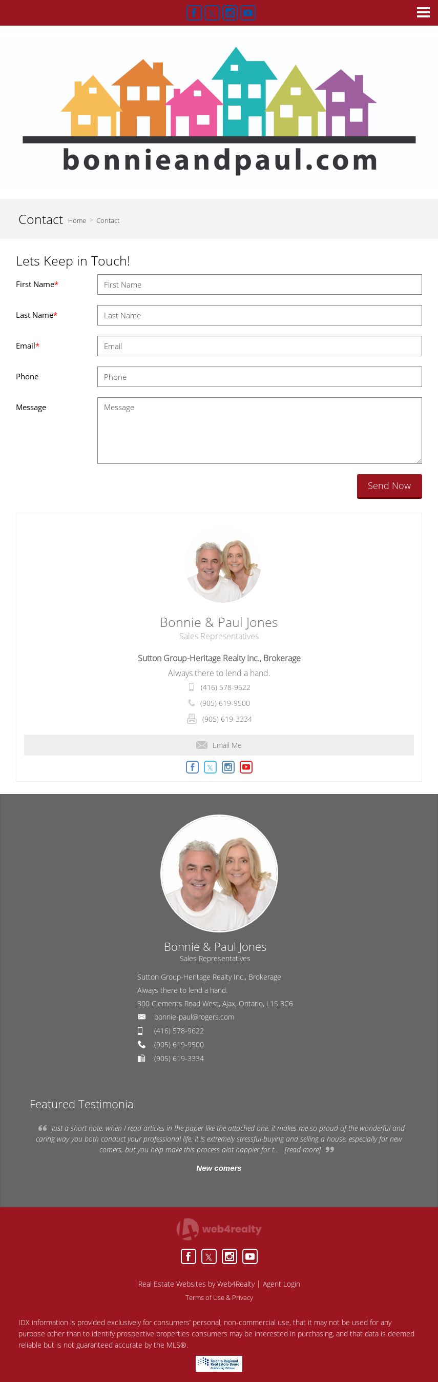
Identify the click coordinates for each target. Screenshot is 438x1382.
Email (27, 345)
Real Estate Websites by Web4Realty (196, 1284)
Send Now (389, 485)
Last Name (36, 315)
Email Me (219, 745)
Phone (27, 376)
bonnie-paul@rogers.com (194, 1017)
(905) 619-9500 (225, 703)
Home (77, 220)
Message (31, 407)
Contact (107, 220)
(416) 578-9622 (226, 687)
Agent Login (281, 1284)
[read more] (303, 1149)
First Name (37, 284)
